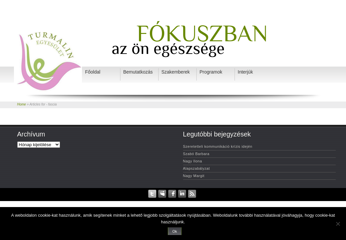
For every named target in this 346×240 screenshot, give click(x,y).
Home (21, 104)
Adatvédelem (122, 202)
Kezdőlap (101, 202)
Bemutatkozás (175, 202)
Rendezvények (149, 202)
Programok (241, 202)
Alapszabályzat (196, 168)
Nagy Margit (194, 176)
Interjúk (222, 202)
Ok (174, 231)
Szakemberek (201, 202)
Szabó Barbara (196, 154)
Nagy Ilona (192, 161)
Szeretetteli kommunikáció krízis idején (217, 146)
